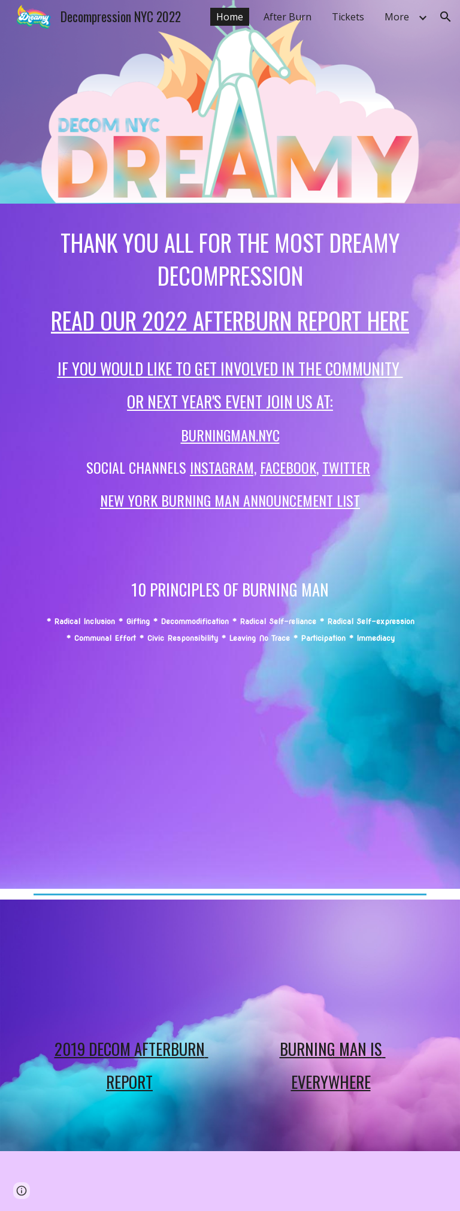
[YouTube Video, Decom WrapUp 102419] (129, 967)
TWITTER (346, 467)
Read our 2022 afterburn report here (230, 320)
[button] (445, 16)
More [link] (397, 16)
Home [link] (229, 16)
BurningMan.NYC (230, 435)
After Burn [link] (287, 16)
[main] (230, 436)
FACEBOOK (288, 467)
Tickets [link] (348, 16)
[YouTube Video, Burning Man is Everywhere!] (330, 967)
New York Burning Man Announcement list (230, 500)
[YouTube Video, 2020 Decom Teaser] (230, 764)
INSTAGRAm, (223, 467)
